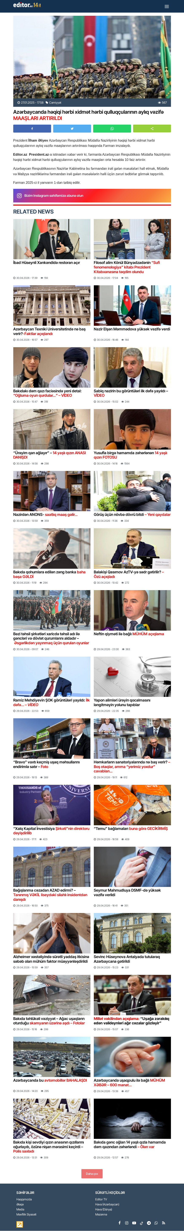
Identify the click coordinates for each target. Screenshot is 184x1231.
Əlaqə (20, 1204)
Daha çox (92, 1173)
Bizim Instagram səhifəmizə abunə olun (53, 195)
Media (20, 1209)
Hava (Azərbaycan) (107, 1204)
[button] (152, 128)
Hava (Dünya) (103, 1209)
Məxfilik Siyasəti (26, 1214)
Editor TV (101, 1199)
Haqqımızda (24, 1199)
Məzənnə (101, 1214)
